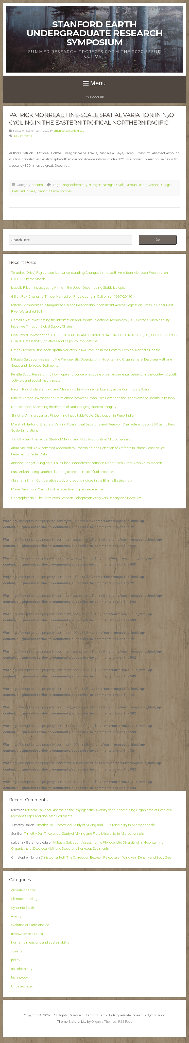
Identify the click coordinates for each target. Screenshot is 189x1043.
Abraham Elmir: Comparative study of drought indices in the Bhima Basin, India (71, 480)
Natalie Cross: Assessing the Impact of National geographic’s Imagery (63, 407)
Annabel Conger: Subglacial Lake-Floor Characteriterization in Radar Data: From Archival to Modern (86, 463)
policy (15, 960)
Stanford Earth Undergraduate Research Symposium (94, 33)
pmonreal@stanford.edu (69, 130)
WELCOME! (95, 96)
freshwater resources (27, 934)
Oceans (154, 185)
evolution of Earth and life (30, 925)
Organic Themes (103, 1021)
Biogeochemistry (74, 185)
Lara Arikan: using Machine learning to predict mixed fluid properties (63, 472)
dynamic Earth (22, 907)
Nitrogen (95, 185)
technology (19, 977)
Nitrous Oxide (136, 185)
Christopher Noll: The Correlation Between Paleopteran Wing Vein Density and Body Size (76, 498)
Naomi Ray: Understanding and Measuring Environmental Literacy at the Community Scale (80, 389)
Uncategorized (22, 986)
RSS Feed (125, 1021)
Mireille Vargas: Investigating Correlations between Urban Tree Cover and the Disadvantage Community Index (93, 398)
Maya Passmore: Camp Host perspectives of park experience (57, 489)
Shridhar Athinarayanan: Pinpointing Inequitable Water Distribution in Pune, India (72, 415)
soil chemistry (21, 969)
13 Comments (23, 136)
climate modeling (24, 899)
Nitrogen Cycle (113, 185)
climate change (23, 890)
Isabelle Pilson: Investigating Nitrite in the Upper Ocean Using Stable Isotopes (68, 287)
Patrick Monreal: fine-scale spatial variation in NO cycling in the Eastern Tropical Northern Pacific (85, 350)
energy (16, 916)
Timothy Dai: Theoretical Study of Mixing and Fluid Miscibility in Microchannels (71, 439)
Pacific (42, 191)
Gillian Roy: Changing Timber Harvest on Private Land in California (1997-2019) (71, 296)
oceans (37, 185)
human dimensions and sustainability (40, 942)
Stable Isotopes (60, 191)
